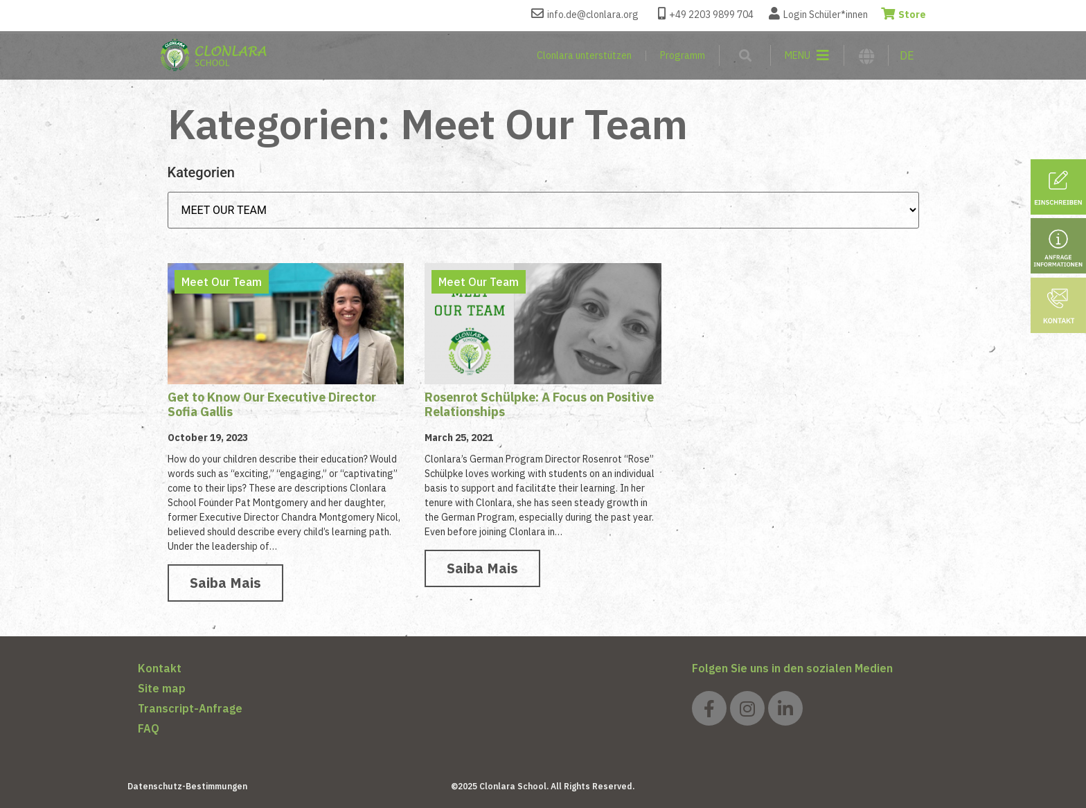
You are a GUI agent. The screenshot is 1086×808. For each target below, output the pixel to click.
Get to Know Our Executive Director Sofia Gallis (272, 404)
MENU (797, 55)
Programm (682, 55)
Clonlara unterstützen (584, 55)
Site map (162, 688)
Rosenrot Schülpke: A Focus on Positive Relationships (539, 404)
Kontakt (159, 668)
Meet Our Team (221, 282)
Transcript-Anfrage (190, 708)
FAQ (148, 728)
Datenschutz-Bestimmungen (187, 786)
